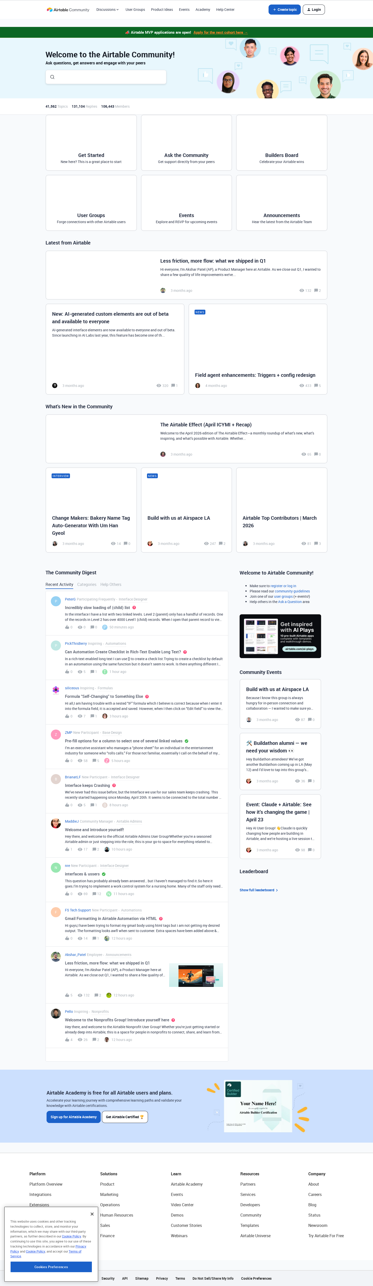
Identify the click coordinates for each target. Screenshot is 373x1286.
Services (247, 1194)
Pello (69, 1011)
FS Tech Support (78, 910)
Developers (250, 1205)
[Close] (92, 1247)
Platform (37, 1174)
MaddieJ (72, 821)
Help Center (225, 9)
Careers (315, 1194)
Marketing (109, 1194)
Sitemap (141, 1278)
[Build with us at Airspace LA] (186, 509)
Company (316, 1174)
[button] (285, 10)
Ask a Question (290, 601)
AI (31, 1225)
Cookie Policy (71, 1269)
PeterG (70, 599)
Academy (203, 9)
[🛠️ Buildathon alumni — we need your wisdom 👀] (280, 761)
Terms (180, 1278)
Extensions (39, 1205)
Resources (249, 1174)
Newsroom (317, 1225)
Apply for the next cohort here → (221, 32)
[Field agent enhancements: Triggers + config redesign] (258, 349)
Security (108, 1278)
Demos (177, 1215)
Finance (107, 1235)
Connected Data (44, 1235)
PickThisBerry (76, 643)
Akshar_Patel (75, 954)
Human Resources (116, 1215)
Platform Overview (45, 1184)
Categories (86, 584)
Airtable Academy (187, 1184)
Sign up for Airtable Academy (74, 1116)
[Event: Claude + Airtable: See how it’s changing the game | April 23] (280, 826)
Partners (247, 1184)
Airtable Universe (255, 1235)
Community (250, 1215)
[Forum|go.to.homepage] (68, 10)
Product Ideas (162, 9)
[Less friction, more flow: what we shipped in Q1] (186, 275)
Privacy (162, 1278)
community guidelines (292, 591)
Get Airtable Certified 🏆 (126, 1116)
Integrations (40, 1194)
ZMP (68, 732)
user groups (283, 596)
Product (107, 1184)
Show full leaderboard (259, 890)
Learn (176, 1174)
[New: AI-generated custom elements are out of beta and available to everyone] (115, 349)
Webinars (179, 1235)
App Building (40, 1215)
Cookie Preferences (256, 1278)
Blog (312, 1205)
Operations (110, 1205)
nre (67, 865)
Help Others (110, 584)
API (125, 1278)
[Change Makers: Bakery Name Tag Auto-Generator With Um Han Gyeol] (91, 509)
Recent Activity (59, 584)
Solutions (108, 1174)
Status (314, 1215)
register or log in (283, 585)
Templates (249, 1225)
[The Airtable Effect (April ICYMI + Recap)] (186, 438)
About (313, 1184)
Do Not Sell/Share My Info (213, 1278)
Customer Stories (186, 1225)
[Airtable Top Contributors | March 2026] (281, 509)
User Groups (135, 9)
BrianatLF (73, 777)
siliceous (72, 688)
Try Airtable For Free (326, 1235)
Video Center (182, 1205)
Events (184, 9)
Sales (105, 1225)
